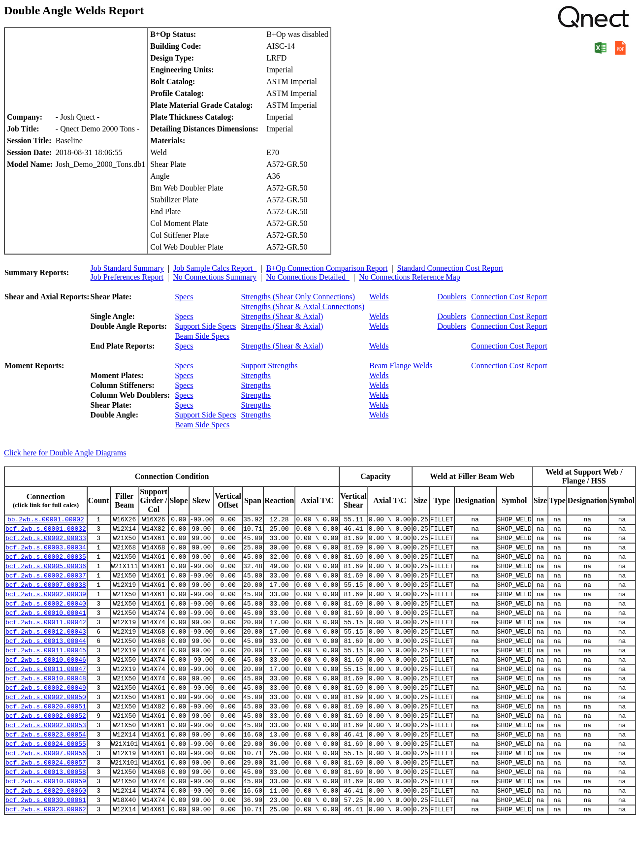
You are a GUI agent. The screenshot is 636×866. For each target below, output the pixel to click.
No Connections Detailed (308, 277)
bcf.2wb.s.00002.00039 (45, 607)
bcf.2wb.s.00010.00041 (45, 628)
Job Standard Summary (127, 268)
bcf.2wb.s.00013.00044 (45, 661)
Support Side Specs (205, 326)
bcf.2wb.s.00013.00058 (45, 812)
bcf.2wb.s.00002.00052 (45, 747)
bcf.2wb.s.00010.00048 (45, 704)
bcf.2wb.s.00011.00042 (45, 639)
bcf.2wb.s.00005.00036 (45, 574)
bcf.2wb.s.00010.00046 (45, 682)
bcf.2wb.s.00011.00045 (45, 672)
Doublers (451, 296)
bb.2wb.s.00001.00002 (45, 520)
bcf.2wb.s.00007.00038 (45, 596)
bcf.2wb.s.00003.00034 (45, 552)
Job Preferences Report (127, 277)
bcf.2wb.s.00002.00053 (45, 758)
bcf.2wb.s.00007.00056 (45, 791)
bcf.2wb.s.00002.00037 (45, 585)
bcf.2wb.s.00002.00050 (45, 726)
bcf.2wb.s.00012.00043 (45, 650)
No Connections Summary (214, 277)
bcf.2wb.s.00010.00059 (45, 823)
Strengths (256, 375)
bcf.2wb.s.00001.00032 (45, 531)
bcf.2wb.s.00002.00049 (45, 715)
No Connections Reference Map (409, 277)
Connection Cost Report (509, 296)
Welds (379, 296)
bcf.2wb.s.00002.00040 (45, 617)
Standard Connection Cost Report (450, 268)
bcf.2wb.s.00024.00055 (45, 780)
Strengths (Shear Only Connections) (298, 296)
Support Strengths (269, 365)
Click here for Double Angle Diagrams (65, 453)
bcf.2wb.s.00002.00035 (45, 563)
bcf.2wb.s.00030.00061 (45, 845)
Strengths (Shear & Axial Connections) (303, 306)
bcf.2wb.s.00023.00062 (45, 856)
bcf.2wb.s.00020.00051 (45, 737)
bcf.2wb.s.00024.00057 (45, 802)
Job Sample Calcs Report (214, 268)
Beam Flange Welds (400, 365)
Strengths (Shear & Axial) (282, 316)
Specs (184, 296)
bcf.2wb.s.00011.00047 (45, 693)
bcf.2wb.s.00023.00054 (45, 769)
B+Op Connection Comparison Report (327, 268)
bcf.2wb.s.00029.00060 (45, 834)
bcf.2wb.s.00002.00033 (45, 542)
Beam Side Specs (202, 336)
